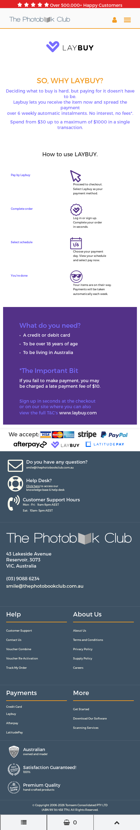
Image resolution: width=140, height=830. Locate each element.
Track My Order (16, 667)
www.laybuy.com (78, 412)
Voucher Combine (18, 649)
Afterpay (12, 723)
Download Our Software (90, 718)
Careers (78, 667)
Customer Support (19, 630)
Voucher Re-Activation (22, 658)
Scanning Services (85, 727)
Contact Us (13, 640)
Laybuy (11, 713)
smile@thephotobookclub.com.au (50, 467)
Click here (33, 486)
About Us (79, 630)
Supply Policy (82, 658)
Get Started (81, 709)
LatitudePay (14, 732)
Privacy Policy (83, 649)
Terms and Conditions (88, 640)
